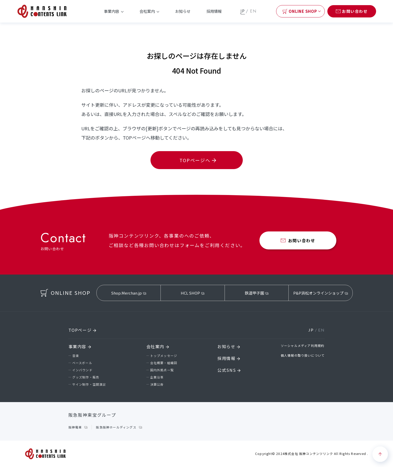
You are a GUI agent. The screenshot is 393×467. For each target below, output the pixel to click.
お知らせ (182, 11)
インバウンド (82, 370)
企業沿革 (157, 377)
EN (253, 11)
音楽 (75, 355)
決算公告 (157, 384)
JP (242, 11)
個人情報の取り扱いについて (303, 355)
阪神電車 (75, 427)
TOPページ (82, 330)
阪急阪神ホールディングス (116, 427)
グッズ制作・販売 (85, 377)
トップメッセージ (163, 355)
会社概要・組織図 (163, 363)
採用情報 (214, 11)
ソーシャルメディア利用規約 (303, 345)
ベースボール (82, 363)
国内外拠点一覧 (162, 370)
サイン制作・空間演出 (89, 384)
